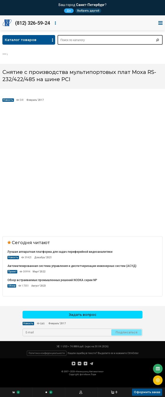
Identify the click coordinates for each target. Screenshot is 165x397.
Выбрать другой (88, 10)
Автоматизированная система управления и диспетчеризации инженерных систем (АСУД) (71, 266)
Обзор (11, 285)
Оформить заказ (147, 392)
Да (69, 10)
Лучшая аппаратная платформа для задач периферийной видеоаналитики (59, 251)
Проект (12, 271)
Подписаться (126, 332)
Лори (93, 374)
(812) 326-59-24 (32, 23)
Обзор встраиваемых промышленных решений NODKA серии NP (52, 280)
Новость (8, 100)
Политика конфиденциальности (47, 353)
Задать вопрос (82, 315)
